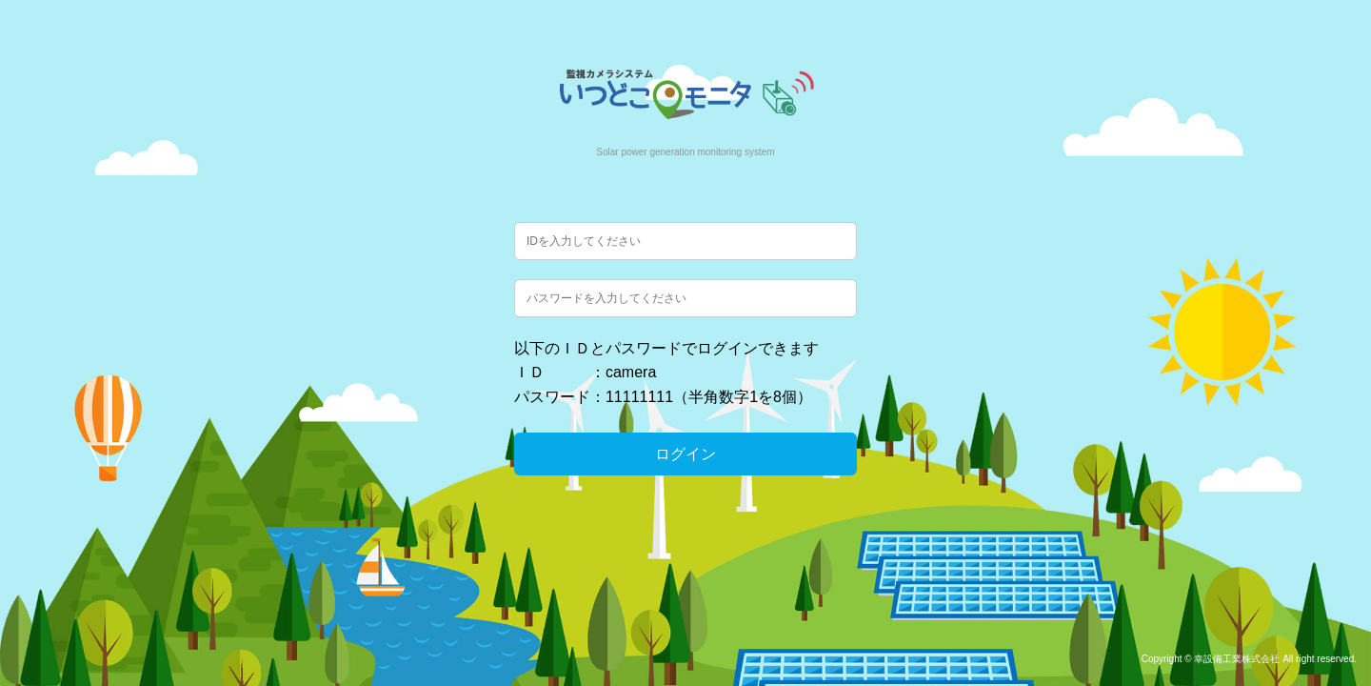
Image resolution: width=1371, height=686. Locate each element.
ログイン (685, 454)
